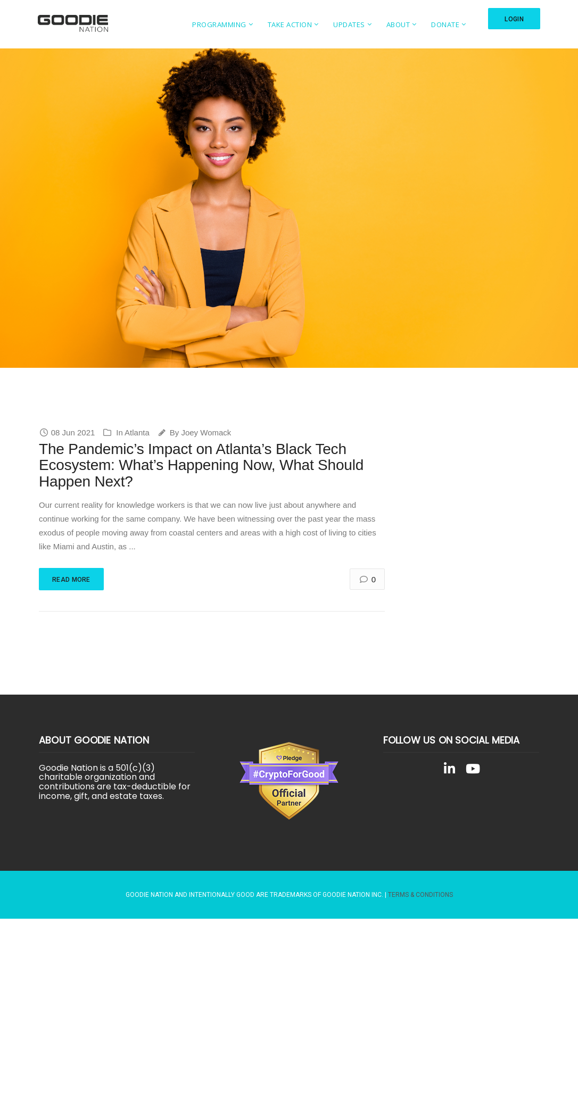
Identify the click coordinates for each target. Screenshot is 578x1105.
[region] (289, 208)
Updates (349, 24)
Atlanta (137, 432)
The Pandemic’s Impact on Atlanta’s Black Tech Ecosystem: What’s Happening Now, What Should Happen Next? (201, 465)
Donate (445, 24)
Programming (219, 24)
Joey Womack (206, 432)
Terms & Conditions (420, 894)
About (398, 24)
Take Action (290, 24)
